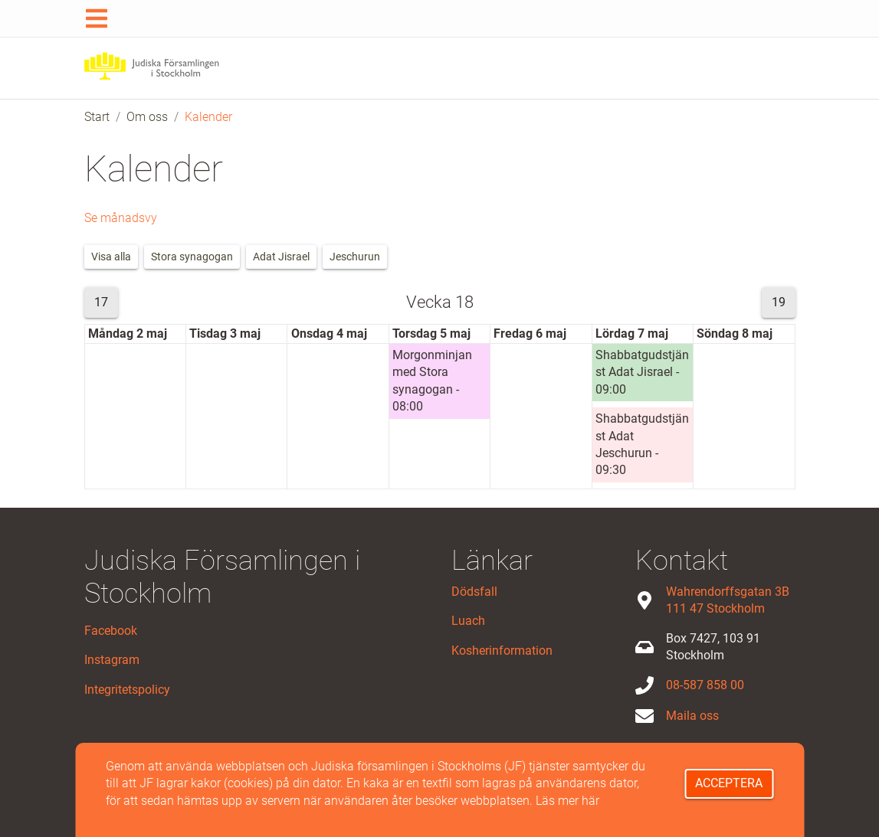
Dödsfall (474, 591)
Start (97, 117)
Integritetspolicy (127, 689)
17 (101, 302)
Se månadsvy (120, 218)
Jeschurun (355, 256)
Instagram (111, 659)
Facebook (110, 630)
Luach (468, 620)
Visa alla (111, 256)
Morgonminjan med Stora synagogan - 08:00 (432, 381)
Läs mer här (567, 800)
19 (779, 302)
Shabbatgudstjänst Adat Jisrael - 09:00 (642, 372)
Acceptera (729, 783)
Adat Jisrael (281, 256)
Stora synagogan (192, 256)
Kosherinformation (502, 650)
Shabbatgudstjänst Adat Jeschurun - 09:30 (642, 444)
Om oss (147, 117)
